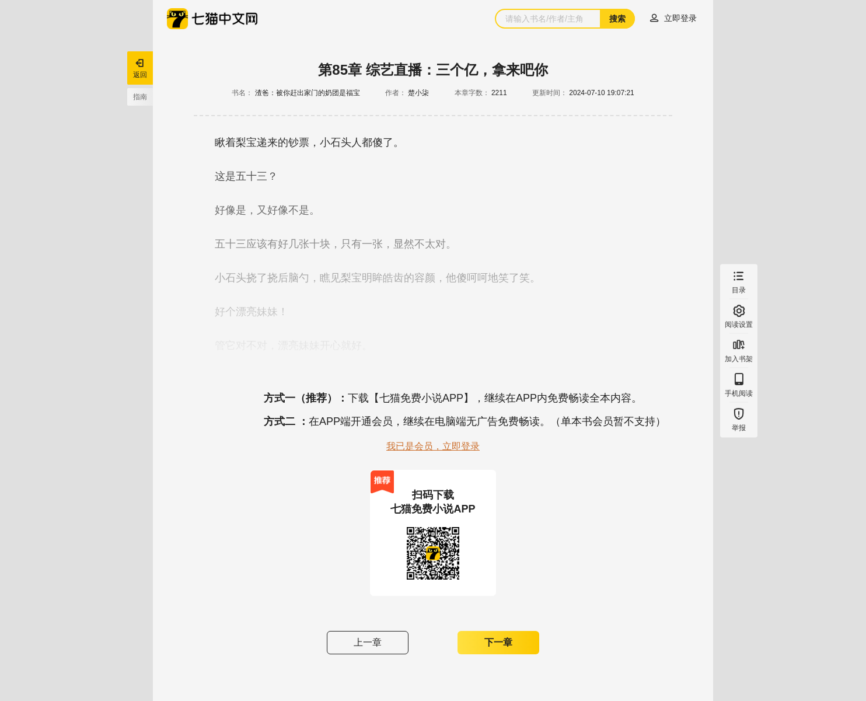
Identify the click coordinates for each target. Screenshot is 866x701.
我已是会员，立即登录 (433, 446)
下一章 (498, 642)
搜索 (617, 18)
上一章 (368, 642)
